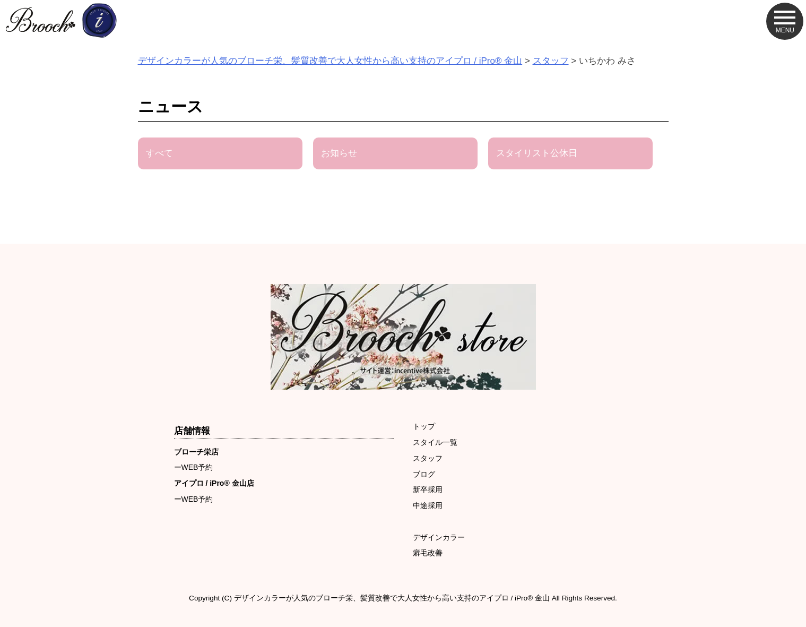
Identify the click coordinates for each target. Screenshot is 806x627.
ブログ (424, 474)
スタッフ (428, 458)
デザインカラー (439, 537)
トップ (424, 426)
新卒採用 (428, 489)
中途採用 (428, 505)
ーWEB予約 (193, 467)
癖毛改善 (428, 552)
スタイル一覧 (435, 442)
